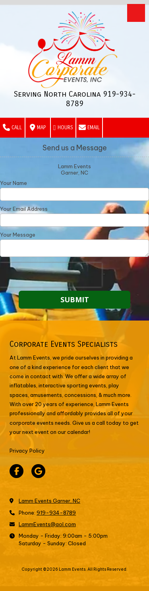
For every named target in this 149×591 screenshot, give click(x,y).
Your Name (13, 183)
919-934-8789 (56, 512)
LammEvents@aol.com (47, 524)
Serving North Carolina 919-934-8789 (74, 98)
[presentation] (51, 275)
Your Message (17, 234)
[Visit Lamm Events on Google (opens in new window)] (38, 471)
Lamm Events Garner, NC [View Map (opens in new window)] (49, 501)
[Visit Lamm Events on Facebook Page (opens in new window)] (16, 471)
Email (89, 127)
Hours (63, 127)
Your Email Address (24, 209)
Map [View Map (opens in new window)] (38, 127)
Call (12, 127)
